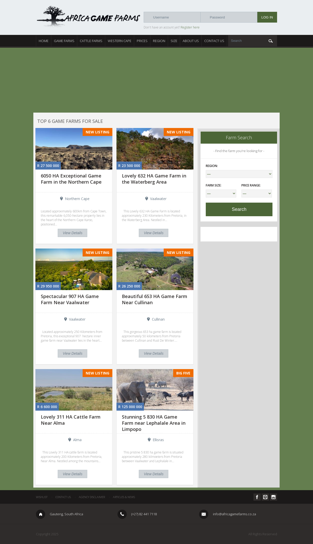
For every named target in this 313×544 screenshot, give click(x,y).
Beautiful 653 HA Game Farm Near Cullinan (154, 299)
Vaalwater (158, 198)
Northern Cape (77, 198)
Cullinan (158, 319)
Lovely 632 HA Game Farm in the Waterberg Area (154, 179)
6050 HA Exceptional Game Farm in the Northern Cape (71, 179)
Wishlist (41, 497)
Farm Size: (213, 185)
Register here (190, 27)
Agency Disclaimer (92, 497)
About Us (191, 40)
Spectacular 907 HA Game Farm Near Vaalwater (70, 299)
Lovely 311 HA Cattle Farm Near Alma (71, 420)
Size (174, 40)
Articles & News (124, 497)
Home (43, 40)
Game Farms (64, 40)
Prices (142, 40)
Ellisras (158, 439)
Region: (212, 166)
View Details (72, 233)
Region (159, 40)
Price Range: (251, 185)
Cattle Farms (91, 40)
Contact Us (214, 40)
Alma (77, 439)
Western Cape (119, 40)
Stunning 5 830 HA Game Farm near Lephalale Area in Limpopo (153, 423)
